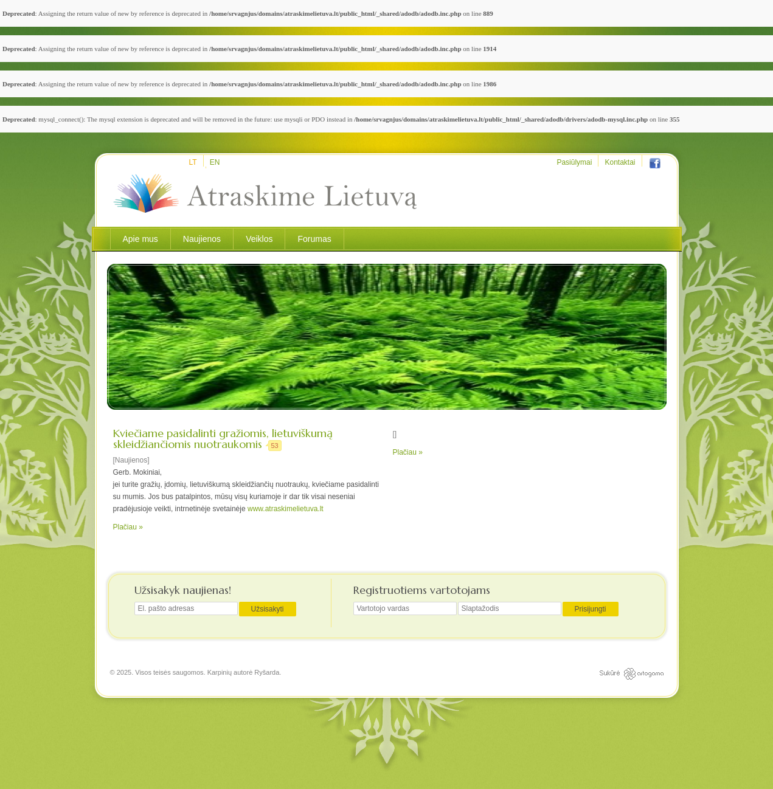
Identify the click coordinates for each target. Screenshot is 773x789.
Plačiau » (128, 527)
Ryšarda (266, 672)
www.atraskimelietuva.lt (286, 509)
